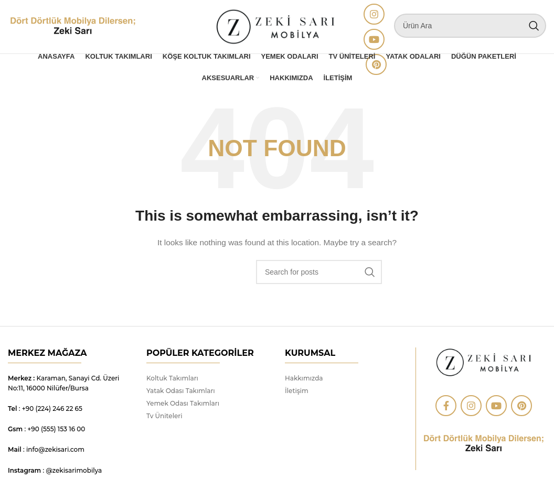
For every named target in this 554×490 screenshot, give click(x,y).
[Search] (470, 28)
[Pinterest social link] (521, 410)
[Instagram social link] (374, 16)
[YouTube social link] (374, 41)
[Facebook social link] (445, 410)
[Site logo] (73, 28)
